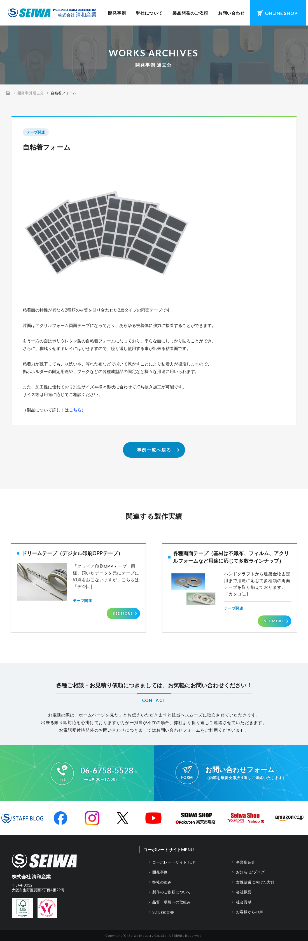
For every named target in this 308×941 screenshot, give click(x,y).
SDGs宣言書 (163, 912)
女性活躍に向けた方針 (255, 882)
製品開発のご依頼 (190, 12)
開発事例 (117, 12)
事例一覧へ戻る (154, 449)
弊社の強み (162, 882)
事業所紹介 (245, 862)
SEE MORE (123, 613)
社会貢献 (243, 902)
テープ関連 (36, 132)
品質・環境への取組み (171, 902)
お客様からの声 (249, 912)
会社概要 (243, 892)
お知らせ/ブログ (250, 872)
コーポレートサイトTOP (173, 862)
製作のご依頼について (171, 892)
